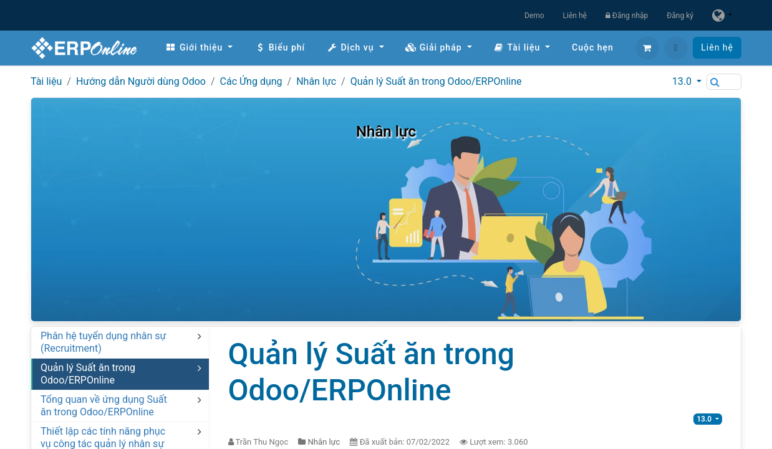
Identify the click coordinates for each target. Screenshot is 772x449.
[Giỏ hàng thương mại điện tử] (647, 48)
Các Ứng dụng (251, 81)
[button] (676, 48)
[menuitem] (199, 47)
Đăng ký (680, 15)
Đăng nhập (627, 15)
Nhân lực (316, 81)
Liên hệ (575, 15)
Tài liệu (46, 81)
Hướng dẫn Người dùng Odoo (141, 81)
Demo (534, 15)
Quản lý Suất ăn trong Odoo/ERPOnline (436, 81)
